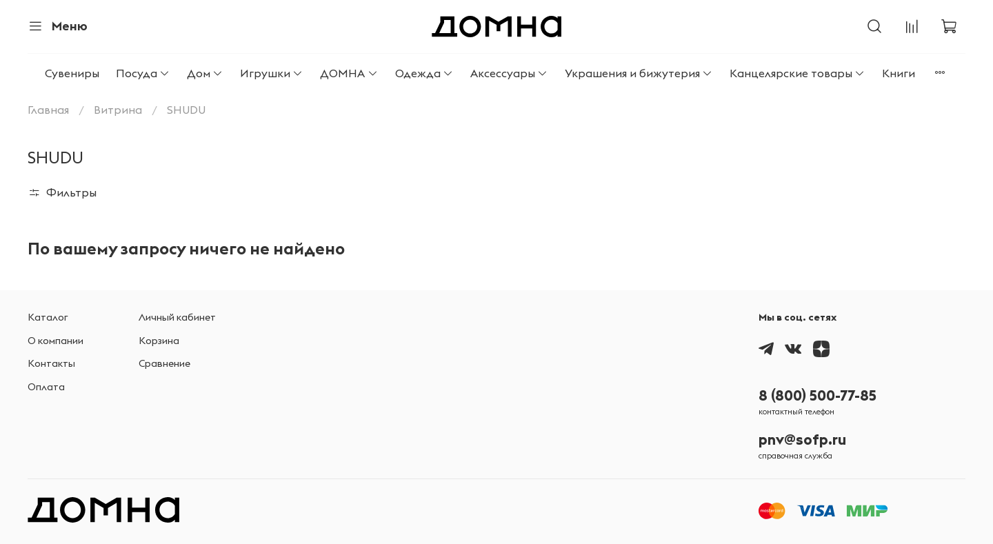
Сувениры (72, 73)
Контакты (51, 363)
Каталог (48, 317)
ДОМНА (349, 73)
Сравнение (164, 363)
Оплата (46, 387)
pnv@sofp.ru (802, 439)
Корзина (159, 340)
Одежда (424, 73)
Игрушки (271, 73)
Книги (898, 73)
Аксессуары (509, 73)
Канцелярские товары (797, 73)
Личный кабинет (177, 317)
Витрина (118, 110)
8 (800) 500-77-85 (817, 395)
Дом (205, 73)
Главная (48, 110)
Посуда (143, 73)
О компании (55, 340)
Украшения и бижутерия (639, 73)
